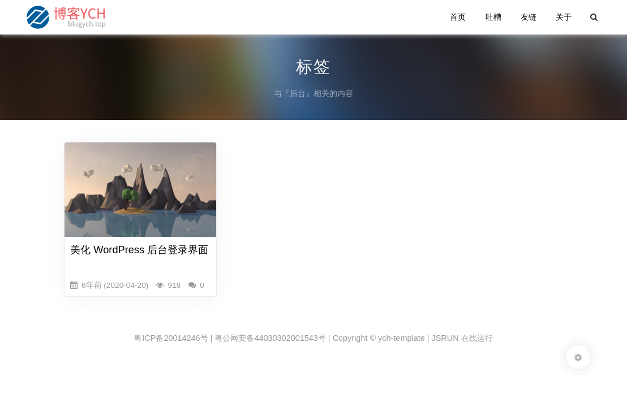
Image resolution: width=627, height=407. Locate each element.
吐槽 (493, 16)
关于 (564, 16)
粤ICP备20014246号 (171, 338)
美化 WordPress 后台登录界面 (139, 250)
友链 (528, 16)
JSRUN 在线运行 (462, 338)
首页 (458, 16)
